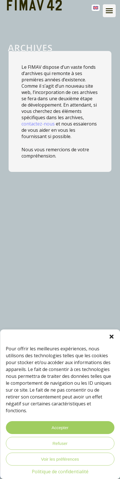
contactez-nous (38, 124)
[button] (111, 336)
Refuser (60, 443)
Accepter (60, 427)
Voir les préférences (60, 459)
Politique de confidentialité (60, 471)
